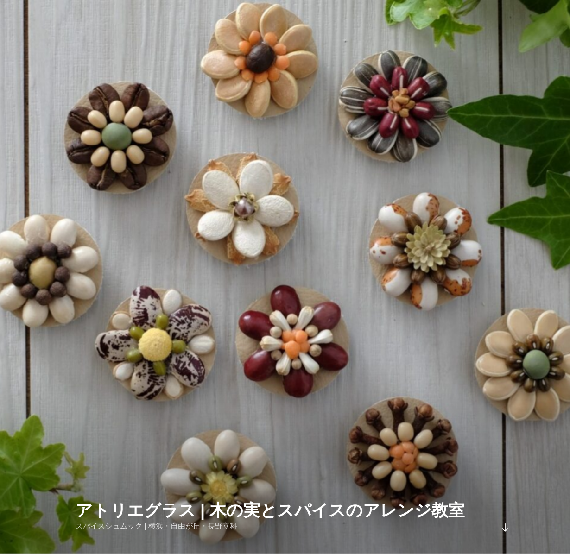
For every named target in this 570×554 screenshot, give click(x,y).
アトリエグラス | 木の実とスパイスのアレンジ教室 (270, 510)
